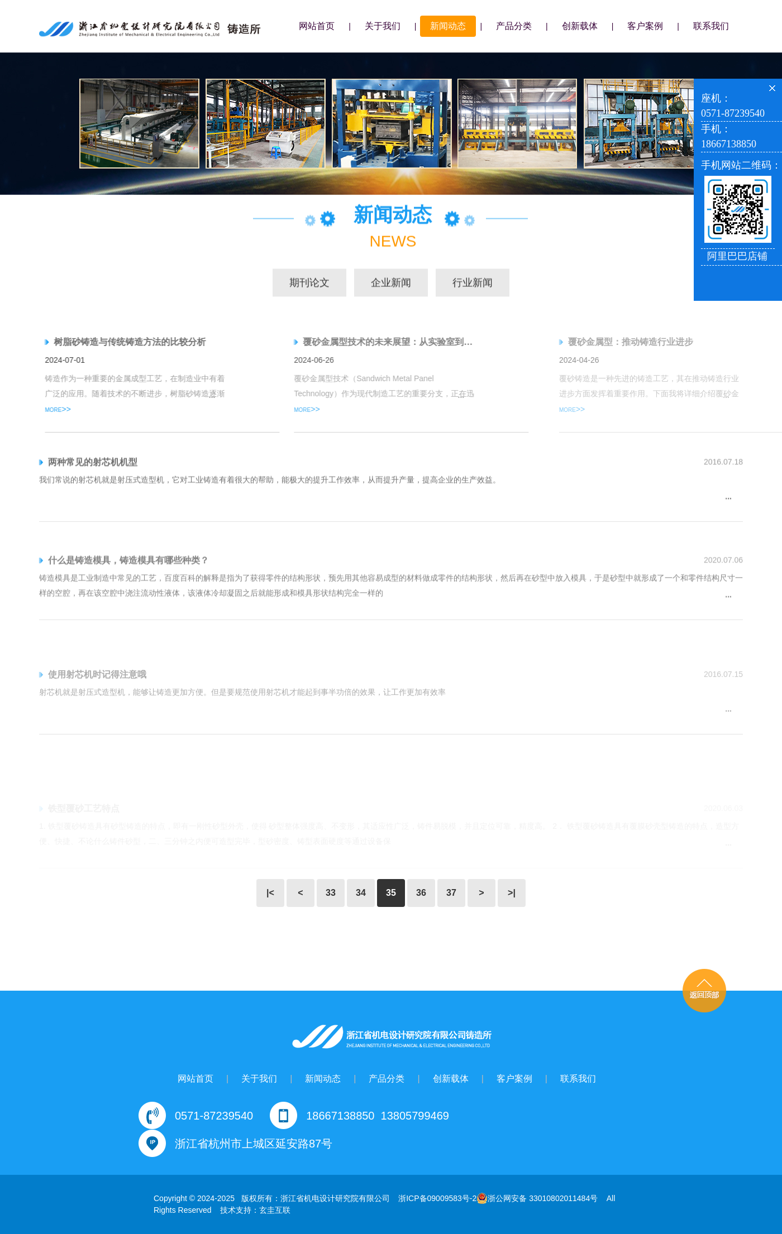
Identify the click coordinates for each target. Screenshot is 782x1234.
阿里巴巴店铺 (737, 256)
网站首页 (317, 26)
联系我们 (711, 26)
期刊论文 (309, 283)
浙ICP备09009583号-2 (437, 1198)
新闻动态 (448, 26)
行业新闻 (472, 283)
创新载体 (580, 26)
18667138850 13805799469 (377, 1116)
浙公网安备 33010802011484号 (537, 1198)
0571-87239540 (214, 1116)
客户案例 (645, 26)
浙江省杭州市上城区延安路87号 (253, 1143)
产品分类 (514, 26)
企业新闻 (391, 283)
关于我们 (382, 26)
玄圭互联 (274, 1210)
